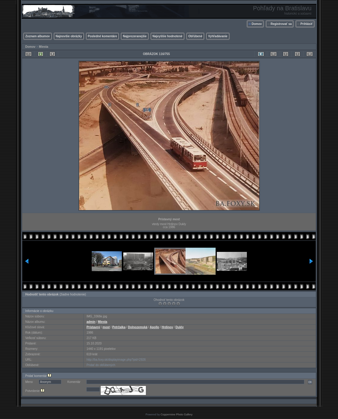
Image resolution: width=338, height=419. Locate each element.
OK (310, 382)
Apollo (154, 327)
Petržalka (118, 327)
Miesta (43, 46)
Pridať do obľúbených (101, 365)
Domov (257, 24)
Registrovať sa (281, 24)
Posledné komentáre (102, 36)
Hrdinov (167, 327)
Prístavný (93, 327)
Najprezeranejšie (135, 36)
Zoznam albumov (37, 36)
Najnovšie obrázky (69, 36)
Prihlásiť (306, 24)
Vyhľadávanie (218, 36)
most (106, 327)
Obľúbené (195, 36)
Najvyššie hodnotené (167, 36)
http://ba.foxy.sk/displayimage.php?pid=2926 (116, 359)
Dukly (180, 327)
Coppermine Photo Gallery (176, 414)
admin (91, 321)
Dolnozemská (137, 327)
